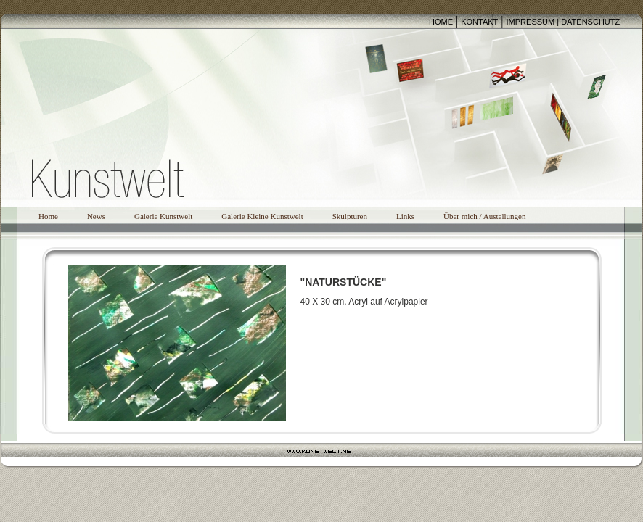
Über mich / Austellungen (484, 216)
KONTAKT (479, 21)
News (96, 216)
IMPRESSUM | (534, 21)
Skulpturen (349, 216)
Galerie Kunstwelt (163, 216)
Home (48, 216)
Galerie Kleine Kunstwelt (262, 216)
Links (405, 216)
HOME (441, 21)
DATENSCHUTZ (590, 21)
